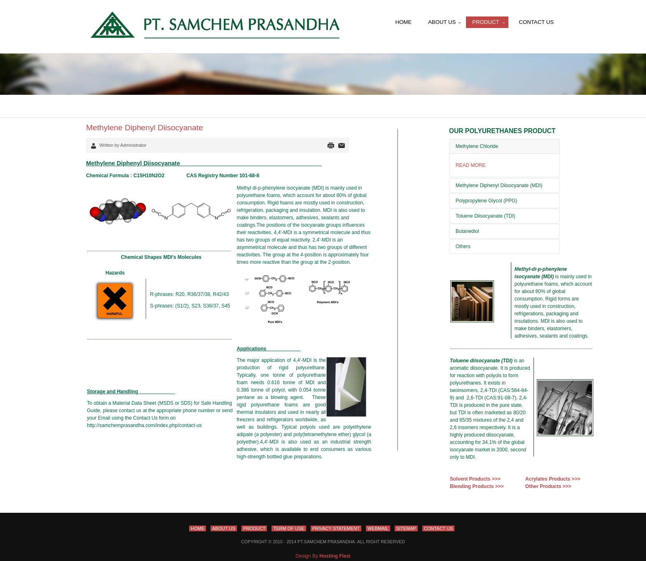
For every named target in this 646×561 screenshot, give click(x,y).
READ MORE (471, 165)
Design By (322, 556)
